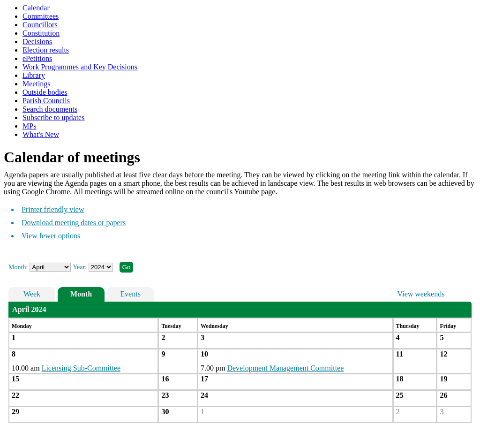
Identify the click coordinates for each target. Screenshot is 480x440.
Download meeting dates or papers (74, 223)
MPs (29, 126)
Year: (80, 267)
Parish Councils (46, 101)
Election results (45, 50)
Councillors (40, 25)
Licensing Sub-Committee (81, 368)
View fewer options (51, 236)
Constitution (41, 33)
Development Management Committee (285, 368)
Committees (40, 16)
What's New (40, 134)
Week (31, 294)
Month (81, 294)
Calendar (36, 8)
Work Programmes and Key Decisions (79, 67)
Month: (18, 267)
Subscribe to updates (53, 117)
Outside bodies (45, 92)
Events (130, 294)
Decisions (37, 42)
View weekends (421, 294)
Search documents (49, 109)
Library (33, 75)
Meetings (36, 84)
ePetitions (37, 58)
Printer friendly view (53, 209)
